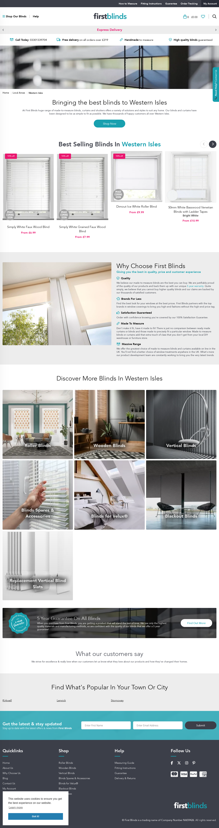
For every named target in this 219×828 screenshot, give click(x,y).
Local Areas (19, 93)
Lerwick (61, 700)
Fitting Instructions (151, 3)
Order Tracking (189, 3)
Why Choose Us (11, 773)
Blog (5, 778)
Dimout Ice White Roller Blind (136, 206)
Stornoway (117, 700)
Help (36, 16)
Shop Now (109, 123)
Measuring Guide (124, 762)
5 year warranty (195, 286)
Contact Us (9, 783)
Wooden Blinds (67, 768)
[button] (3, 29)
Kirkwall (7, 700)
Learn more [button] (16, 807)
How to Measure (128, 3)
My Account (210, 3)
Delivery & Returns (125, 778)
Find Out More (196, 623)
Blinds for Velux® (68, 783)
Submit (200, 725)
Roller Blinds (66, 762)
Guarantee (171, 3)
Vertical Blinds (67, 773)
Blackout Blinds (67, 788)
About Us (8, 768)
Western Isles (36, 93)
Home (6, 93)
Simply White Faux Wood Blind (28, 227)
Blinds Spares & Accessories (74, 778)
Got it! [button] (35, 816)
